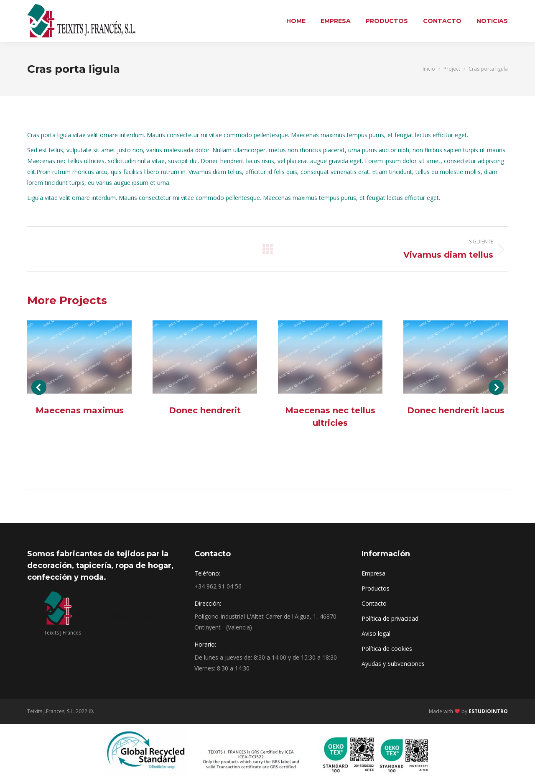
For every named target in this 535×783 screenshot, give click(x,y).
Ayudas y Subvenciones (393, 664)
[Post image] (79, 357)
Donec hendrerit (205, 410)
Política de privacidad (390, 618)
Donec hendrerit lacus (455, 410)
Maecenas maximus (80, 410)
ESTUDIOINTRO (488, 711)
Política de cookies (387, 648)
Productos (376, 588)
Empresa (373, 573)
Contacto (374, 603)
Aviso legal (376, 633)
